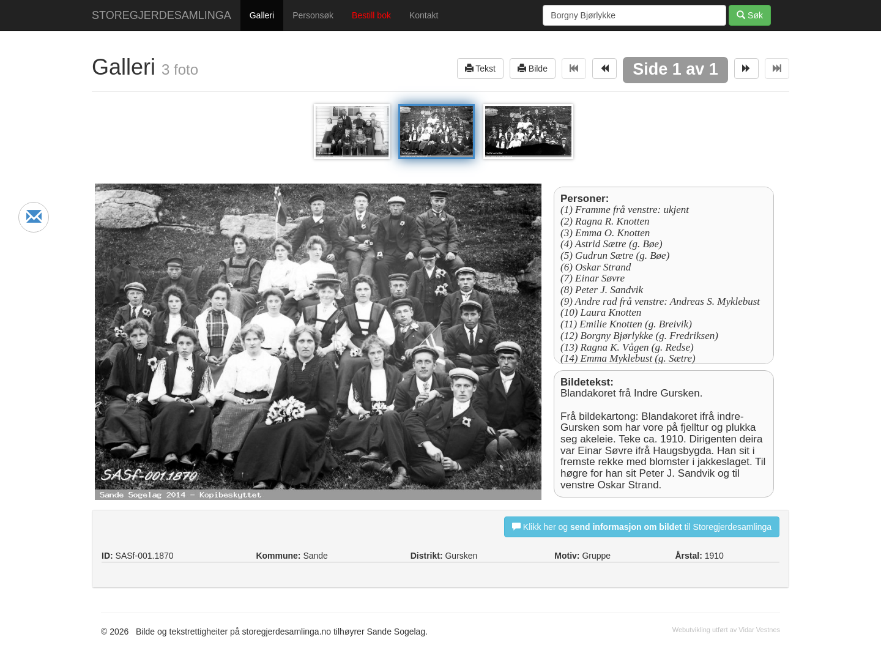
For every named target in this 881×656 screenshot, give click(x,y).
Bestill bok (371, 15)
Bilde (533, 68)
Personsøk (312, 15)
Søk (750, 15)
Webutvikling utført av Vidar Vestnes (726, 629)
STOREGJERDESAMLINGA (161, 15)
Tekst (480, 68)
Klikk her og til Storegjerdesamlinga (641, 526)
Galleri (262, 15)
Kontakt (423, 15)
